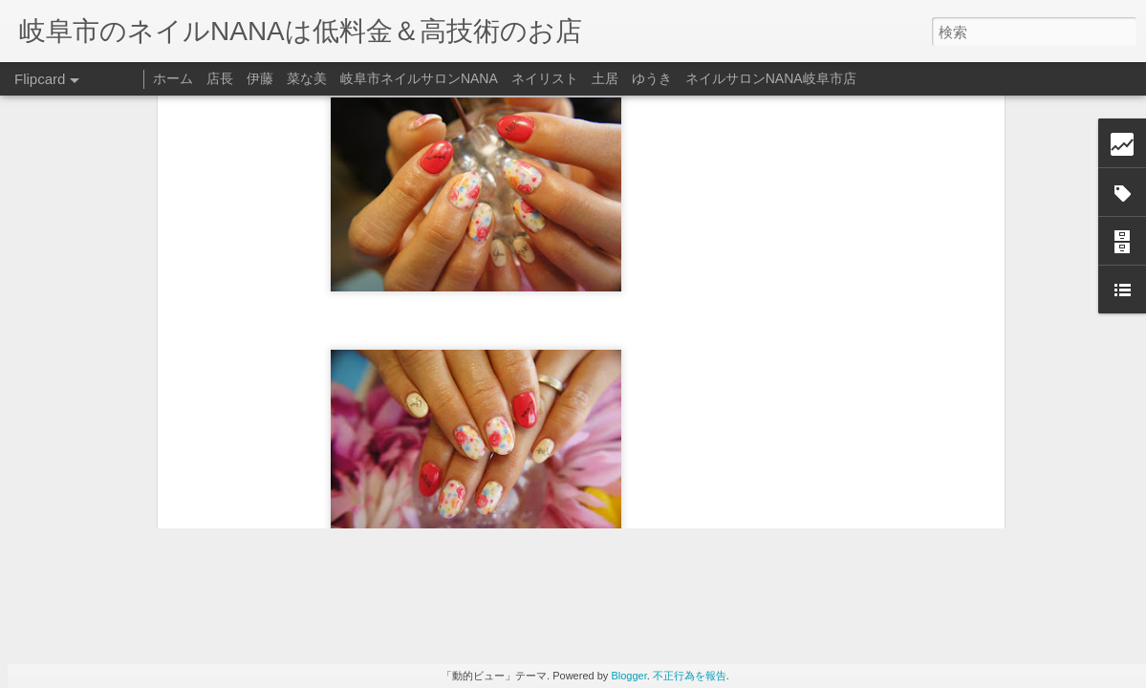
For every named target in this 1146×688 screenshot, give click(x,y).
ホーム (173, 78)
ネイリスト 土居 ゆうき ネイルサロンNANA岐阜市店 (683, 78)
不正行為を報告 (689, 675)
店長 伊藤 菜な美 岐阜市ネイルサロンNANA (352, 78)
